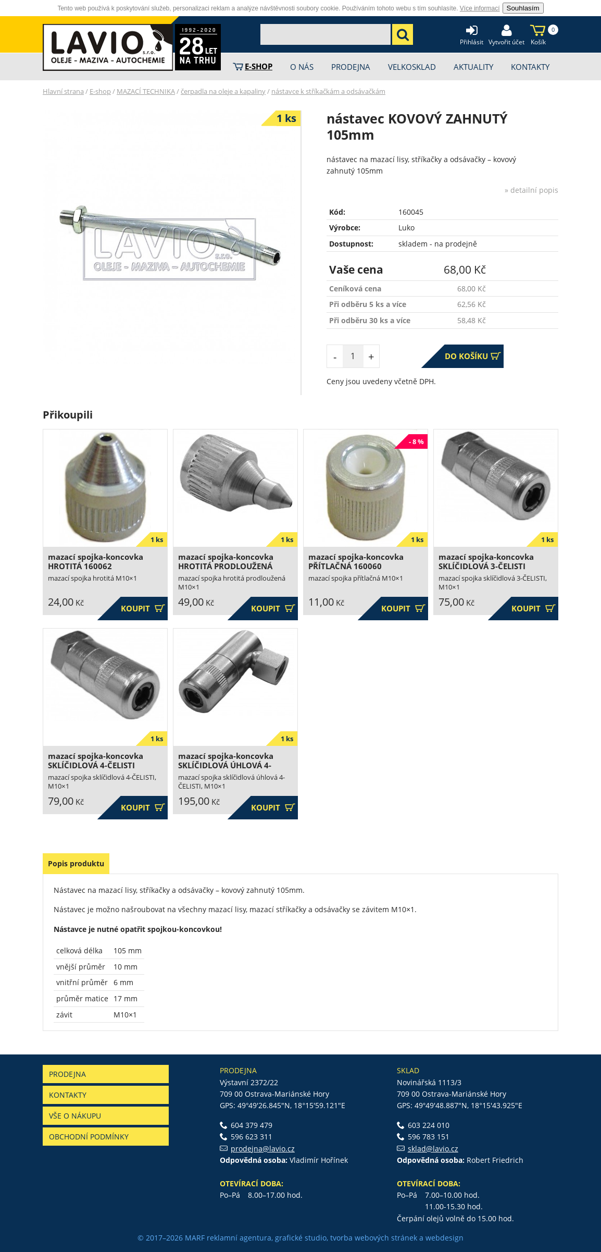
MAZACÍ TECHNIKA (146, 91)
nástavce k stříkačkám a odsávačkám (328, 91)
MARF (195, 1238)
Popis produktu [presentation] (76, 863)
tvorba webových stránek (373, 1238)
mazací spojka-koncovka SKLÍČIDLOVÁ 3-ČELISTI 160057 (486, 566)
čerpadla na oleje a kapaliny (223, 91)
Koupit (143, 608)
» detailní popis (531, 190)
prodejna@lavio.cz (263, 1148)
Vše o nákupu (75, 1116)
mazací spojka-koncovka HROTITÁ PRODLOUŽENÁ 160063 (225, 566)
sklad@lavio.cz (433, 1148)
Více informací (480, 8)
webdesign (444, 1238)
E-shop (100, 91)
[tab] (76, 863)
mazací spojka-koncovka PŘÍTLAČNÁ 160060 (356, 561)
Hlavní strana (63, 91)
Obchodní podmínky (89, 1136)
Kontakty (67, 1095)
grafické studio (301, 1238)
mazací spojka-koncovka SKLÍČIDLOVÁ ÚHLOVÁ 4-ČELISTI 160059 (225, 765)
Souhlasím (523, 8)
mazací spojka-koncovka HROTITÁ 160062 (95, 561)
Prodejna (67, 1074)
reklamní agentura (239, 1238)
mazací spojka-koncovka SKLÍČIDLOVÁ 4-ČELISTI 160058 (95, 765)
